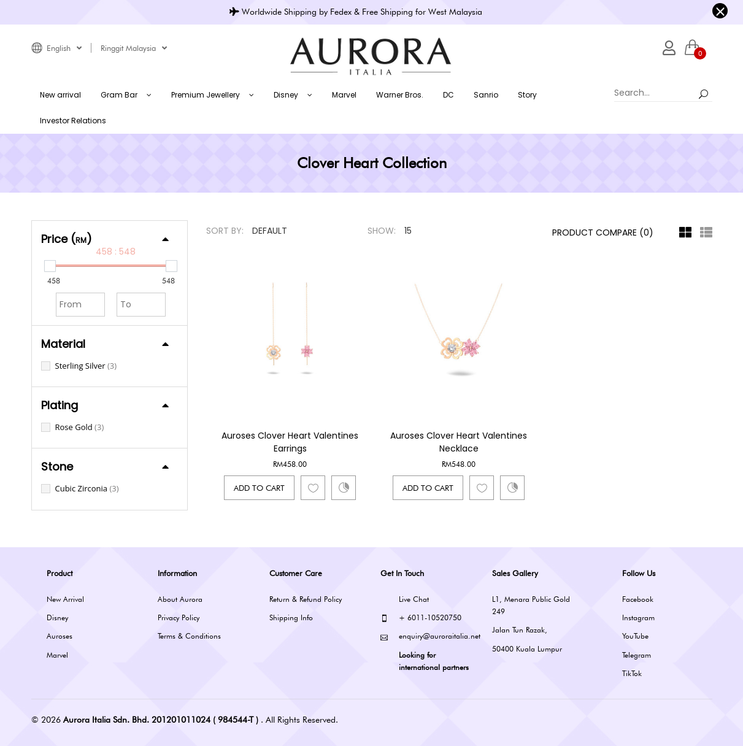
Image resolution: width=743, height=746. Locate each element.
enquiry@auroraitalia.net (427, 636)
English (64, 48)
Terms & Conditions (189, 635)
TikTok (632, 673)
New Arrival (65, 599)
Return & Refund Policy (305, 599)
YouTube (635, 635)
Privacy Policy (178, 617)
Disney (57, 617)
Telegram (636, 654)
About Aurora (180, 599)
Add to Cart (259, 488)
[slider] (50, 266)
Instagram (638, 617)
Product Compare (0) (602, 232)
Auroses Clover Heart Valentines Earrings (289, 442)
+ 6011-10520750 (420, 618)
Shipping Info (291, 617)
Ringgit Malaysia (134, 48)
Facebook (637, 599)
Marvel (57, 654)
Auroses (59, 635)
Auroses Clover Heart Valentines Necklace (458, 442)
